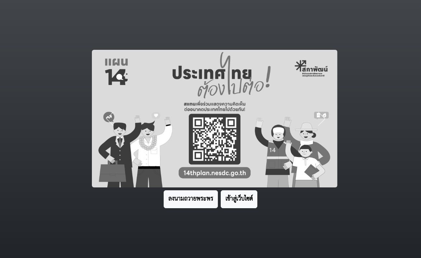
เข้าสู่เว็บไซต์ (239, 199)
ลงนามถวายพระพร (190, 199)
